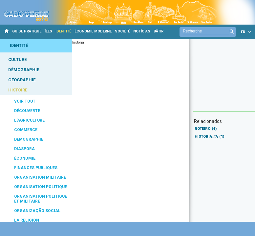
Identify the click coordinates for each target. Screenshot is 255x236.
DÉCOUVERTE (27, 110)
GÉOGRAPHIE (21, 79)
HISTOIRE (17, 90)
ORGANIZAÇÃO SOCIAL (37, 210)
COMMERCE (25, 130)
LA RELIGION (26, 220)
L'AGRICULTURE (29, 120)
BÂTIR (158, 31)
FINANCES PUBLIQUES (35, 168)
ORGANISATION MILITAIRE (40, 177)
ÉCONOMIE (24, 158)
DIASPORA (24, 149)
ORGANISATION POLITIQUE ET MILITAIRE (40, 199)
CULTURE (17, 59)
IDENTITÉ (63, 31)
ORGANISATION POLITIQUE (40, 187)
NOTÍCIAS (141, 31)
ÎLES (48, 31)
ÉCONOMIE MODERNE (93, 31)
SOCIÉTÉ (122, 31)
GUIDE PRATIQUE (26, 31)
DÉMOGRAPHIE (23, 69)
